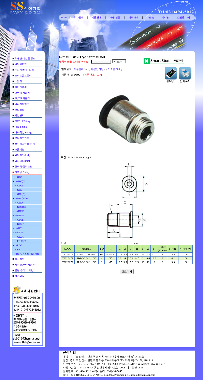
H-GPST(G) (21, 207)
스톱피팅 (19, 149)
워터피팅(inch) (22, 155)
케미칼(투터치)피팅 (25, 264)
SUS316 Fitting (22, 121)
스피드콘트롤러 (23, 75)
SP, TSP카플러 (22, 98)
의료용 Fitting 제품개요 (27, 253)
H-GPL (18, 189)
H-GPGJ (19, 185)
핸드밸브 (19, 109)
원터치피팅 (21, 64)
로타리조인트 (22, 138)
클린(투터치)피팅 (24, 270)
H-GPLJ (19, 202)
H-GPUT (19, 224)
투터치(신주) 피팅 (24, 69)
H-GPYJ (19, 232)
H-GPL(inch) (21, 198)
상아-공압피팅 (95, 69)
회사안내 (79, 17)
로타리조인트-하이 (25, 143)
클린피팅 (19, 276)
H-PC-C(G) (20, 241)
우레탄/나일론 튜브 (25, 58)
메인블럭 (19, 115)
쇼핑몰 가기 (183, 17)
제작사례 (133, 17)
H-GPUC (19, 211)
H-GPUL (19, 219)
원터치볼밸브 (22, 104)
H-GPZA (19, 236)
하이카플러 (21, 87)
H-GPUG (19, 215)
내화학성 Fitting (23, 132)
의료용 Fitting (22, 172)
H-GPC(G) (20, 181)
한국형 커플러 (22, 92)
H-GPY (18, 228)
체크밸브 (19, 259)
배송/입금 (115, 17)
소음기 (18, 81)
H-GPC (18, 177)
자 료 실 (150, 17)
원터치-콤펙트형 (23, 166)
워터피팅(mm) (22, 160)
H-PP (17, 249)
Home (64, 17)
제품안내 (96, 17)
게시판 (165, 17)
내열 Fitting (21, 126)
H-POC (18, 245)
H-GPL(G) (20, 194)
